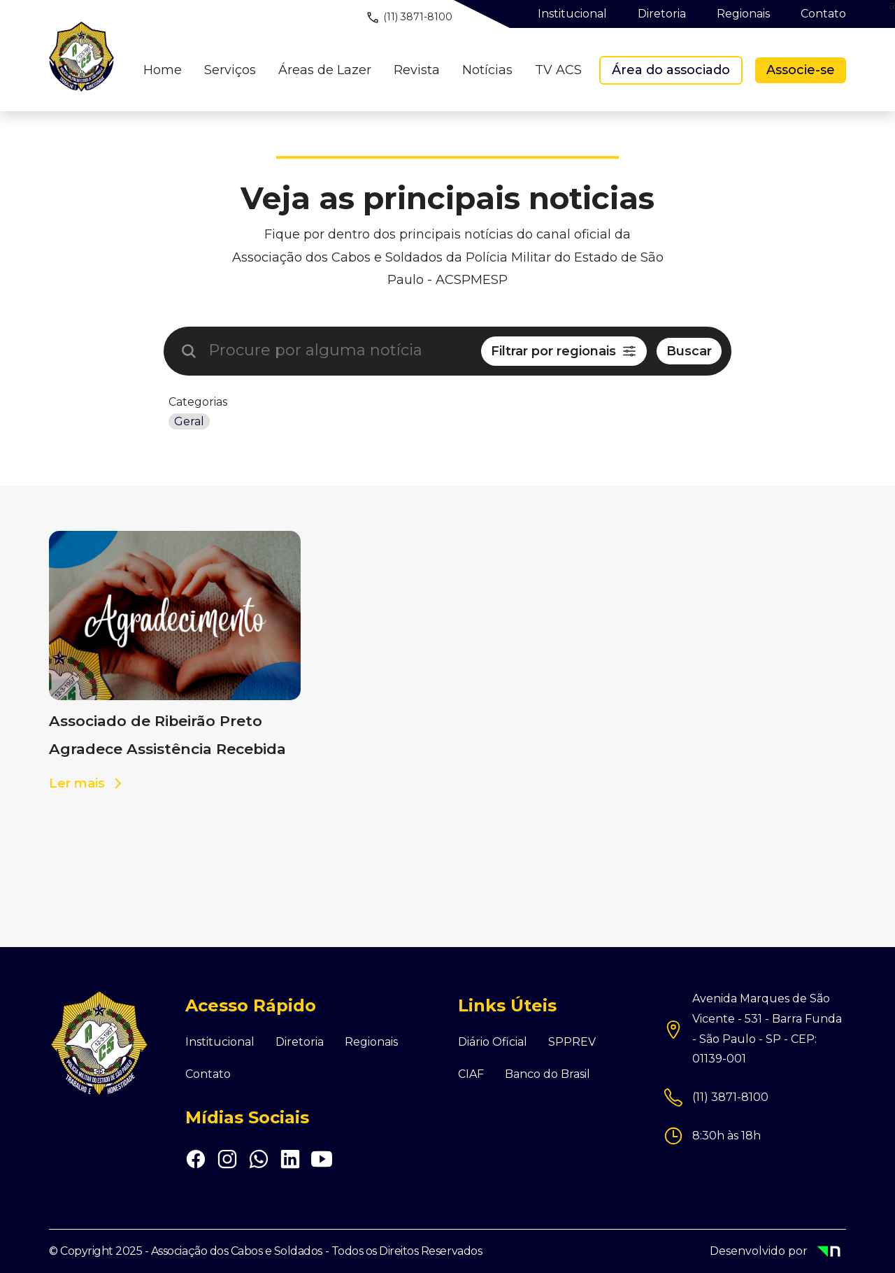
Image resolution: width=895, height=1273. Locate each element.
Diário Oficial (492, 1042)
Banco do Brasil (547, 1074)
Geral (189, 421)
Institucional (220, 1042)
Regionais (371, 1042)
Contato (208, 1074)
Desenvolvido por (778, 1252)
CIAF (471, 1074)
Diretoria (299, 1042)
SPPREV (572, 1042)
